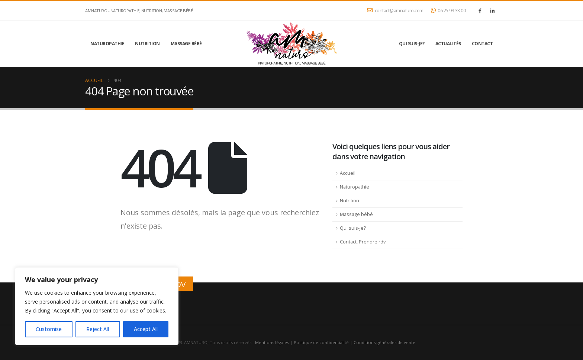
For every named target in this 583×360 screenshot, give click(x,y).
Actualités (448, 43)
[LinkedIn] (492, 11)
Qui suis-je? (412, 43)
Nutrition (147, 43)
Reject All (97, 329)
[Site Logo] (291, 44)
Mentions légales (272, 342)
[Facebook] (480, 11)
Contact (482, 43)
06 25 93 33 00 (448, 10)
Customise (49, 329)
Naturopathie (107, 43)
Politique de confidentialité (321, 342)
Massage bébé (186, 43)
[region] (96, 306)
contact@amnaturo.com (395, 10)
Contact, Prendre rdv (363, 242)
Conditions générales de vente (384, 342)
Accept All (146, 329)
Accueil (347, 173)
